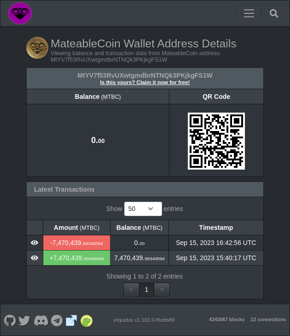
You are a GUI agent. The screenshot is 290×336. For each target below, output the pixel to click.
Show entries (144, 209)
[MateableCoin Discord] (41, 320)
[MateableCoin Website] (71, 320)
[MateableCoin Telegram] (57, 320)
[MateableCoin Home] (20, 13)
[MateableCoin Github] (9, 320)
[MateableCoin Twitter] (24, 320)
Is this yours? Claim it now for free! (145, 82)
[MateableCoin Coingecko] (86, 320)
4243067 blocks (226, 319)
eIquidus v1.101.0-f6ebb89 (144, 320)
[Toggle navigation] (249, 13)
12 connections (268, 319)
